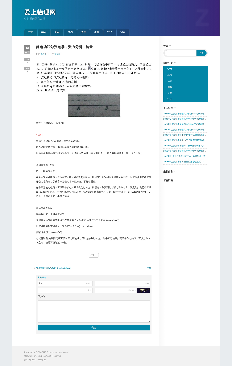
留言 (123, 32)
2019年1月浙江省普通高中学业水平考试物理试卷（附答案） (191, 151)
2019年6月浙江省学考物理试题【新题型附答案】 (185, 140)
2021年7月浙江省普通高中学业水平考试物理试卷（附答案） (191, 119)
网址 (89, 290)
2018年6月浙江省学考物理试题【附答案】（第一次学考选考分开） (194, 161)
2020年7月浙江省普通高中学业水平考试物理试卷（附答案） (191, 129)
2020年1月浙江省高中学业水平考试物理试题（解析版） (189, 135)
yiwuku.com (62, 352)
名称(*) (88, 283)
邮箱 (147, 283)
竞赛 (96, 32)
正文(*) (41, 296)
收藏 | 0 (94, 255)
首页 (30, 32)
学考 (45, 32)
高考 (58, 32)
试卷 (70, 32)
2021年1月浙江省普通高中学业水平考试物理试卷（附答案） (191, 124)
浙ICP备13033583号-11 (35, 359)
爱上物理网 (40, 12)
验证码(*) (132, 290)
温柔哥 (43, 54)
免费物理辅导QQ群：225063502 (53, 268)
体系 (85, 32)
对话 (109, 32)
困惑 (149, 268)
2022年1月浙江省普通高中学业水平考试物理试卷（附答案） (191, 113)
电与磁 (57, 54)
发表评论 (42, 277)
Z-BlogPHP (41, 352)
